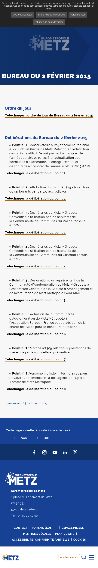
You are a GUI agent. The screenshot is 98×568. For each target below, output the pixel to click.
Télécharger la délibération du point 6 (35, 334)
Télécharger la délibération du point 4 (35, 266)
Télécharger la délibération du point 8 (35, 389)
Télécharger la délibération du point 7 (35, 359)
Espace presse (73, 527)
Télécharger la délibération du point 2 (35, 198)
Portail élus (42, 527)
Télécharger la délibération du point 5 (35, 300)
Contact (21, 527)
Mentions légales (37, 533)
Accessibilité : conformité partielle (40, 539)
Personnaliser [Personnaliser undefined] (77, 14)
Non (24, 438)
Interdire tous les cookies (51, 14)
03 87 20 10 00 (28, 515)
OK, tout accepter (22, 14)
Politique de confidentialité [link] (49, 22)
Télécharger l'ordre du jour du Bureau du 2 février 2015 (49, 115)
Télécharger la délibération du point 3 (35, 232)
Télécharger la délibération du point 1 (35, 173)
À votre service (69, 557)
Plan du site (64, 533)
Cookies (79, 539)
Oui (46, 438)
